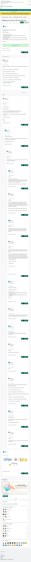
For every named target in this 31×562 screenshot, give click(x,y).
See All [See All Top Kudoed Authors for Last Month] (4, 520)
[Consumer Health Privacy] (10, 559)
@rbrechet (5, 103)
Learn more (2, 3)
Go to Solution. (17, 45)
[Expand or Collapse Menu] (1, 8)
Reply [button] (26, 52)
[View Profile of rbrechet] (6, 26)
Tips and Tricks (7, 48)
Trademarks (1, 557)
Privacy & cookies (2, 555)
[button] (22, 22)
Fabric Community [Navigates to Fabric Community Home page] (9, 6)
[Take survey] (5, 496)
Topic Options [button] (26, 22)
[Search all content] (20, 11)
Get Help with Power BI (17, 17)
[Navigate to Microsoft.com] (3, 6)
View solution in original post (7, 82)
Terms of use (1, 556)
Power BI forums (5, 17)
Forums (10, 17)
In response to (8, 153)
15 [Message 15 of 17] (5, 85)
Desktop (24, 17)
